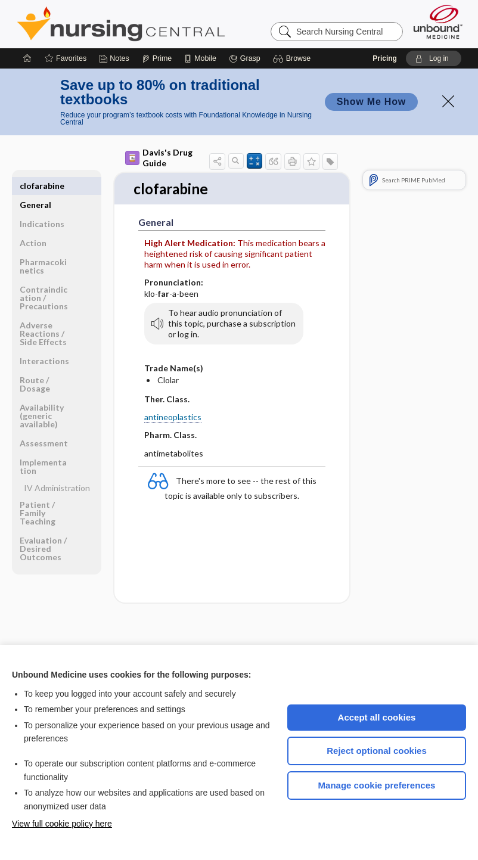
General (35, 186)
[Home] (27, 58)
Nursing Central (166, 24)
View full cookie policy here (62, 823)
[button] (293, 58)
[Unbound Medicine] (438, 22)
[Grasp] (244, 58)
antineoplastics (172, 417)
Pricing (385, 58)
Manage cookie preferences (377, 785)
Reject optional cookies (377, 751)
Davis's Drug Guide (159, 157)
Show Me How (371, 102)
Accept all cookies (377, 717)
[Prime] (157, 58)
